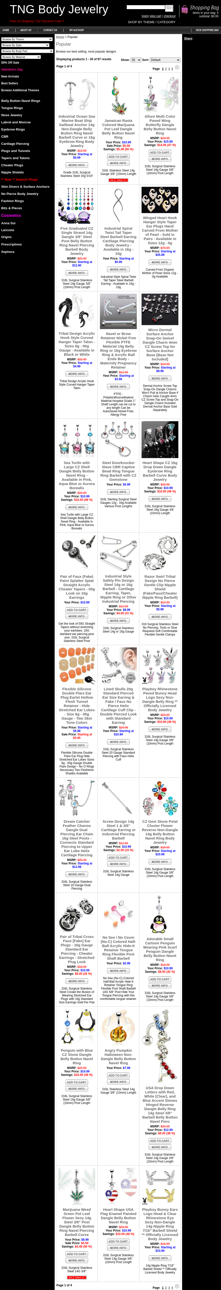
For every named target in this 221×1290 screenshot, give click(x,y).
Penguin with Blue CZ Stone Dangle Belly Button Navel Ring (77, 1056)
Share (188, 38)
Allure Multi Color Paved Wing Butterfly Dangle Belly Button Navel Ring (160, 124)
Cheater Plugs (12, 165)
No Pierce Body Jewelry (19, 194)
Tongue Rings (12, 108)
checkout (169, 16)
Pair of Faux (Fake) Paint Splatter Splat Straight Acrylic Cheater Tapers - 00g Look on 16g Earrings (77, 586)
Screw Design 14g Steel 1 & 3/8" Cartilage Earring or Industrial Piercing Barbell (118, 829)
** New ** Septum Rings (19, 179)
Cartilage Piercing (15, 144)
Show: (125, 60)
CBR (4, 136)
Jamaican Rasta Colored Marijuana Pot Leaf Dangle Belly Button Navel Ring (118, 128)
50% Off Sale (10, 62)
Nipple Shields (12, 172)
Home (60, 37)
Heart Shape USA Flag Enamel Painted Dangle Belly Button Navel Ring (118, 1215)
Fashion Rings (12, 201)
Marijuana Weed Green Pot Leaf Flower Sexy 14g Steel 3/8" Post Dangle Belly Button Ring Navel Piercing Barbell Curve (77, 1222)
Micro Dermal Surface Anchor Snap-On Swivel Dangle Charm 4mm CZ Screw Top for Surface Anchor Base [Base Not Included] (160, 344)
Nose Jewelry (11, 115)
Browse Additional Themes (20, 90)
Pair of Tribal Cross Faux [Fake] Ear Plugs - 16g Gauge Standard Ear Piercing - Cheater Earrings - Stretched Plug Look (76, 949)
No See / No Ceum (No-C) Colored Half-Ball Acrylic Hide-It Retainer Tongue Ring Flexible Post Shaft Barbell (118, 947)
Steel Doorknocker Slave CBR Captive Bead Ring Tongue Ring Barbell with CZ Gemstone (118, 471)
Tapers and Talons (15, 158)
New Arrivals (10, 76)
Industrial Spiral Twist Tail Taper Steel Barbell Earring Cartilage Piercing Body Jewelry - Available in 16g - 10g (118, 241)
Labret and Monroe (16, 122)
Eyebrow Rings (13, 129)
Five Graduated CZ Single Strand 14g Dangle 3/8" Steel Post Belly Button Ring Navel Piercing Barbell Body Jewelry (77, 241)
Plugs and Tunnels (15, 151)
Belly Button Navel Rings (20, 101)
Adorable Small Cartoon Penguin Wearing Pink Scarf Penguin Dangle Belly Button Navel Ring (160, 949)
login (145, 16)
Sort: (145, 60)
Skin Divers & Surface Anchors (25, 186)
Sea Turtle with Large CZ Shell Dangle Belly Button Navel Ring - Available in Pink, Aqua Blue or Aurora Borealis (77, 475)
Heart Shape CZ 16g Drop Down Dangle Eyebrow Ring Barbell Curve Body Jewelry (159, 471)
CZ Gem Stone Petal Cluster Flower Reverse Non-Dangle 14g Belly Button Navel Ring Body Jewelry (160, 831)
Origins (6, 237)
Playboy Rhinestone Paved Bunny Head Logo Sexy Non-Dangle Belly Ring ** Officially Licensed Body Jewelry (159, 699)
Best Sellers (9, 83)
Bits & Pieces (11, 208)
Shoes (27, 39)
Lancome (7, 230)
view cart (155, 16)
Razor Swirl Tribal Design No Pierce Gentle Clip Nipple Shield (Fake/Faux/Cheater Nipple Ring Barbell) (159, 586)
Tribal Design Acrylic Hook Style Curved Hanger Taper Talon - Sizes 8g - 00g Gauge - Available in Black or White (77, 343)
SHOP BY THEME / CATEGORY (151, 22)
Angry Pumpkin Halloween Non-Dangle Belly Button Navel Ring (118, 1056)
